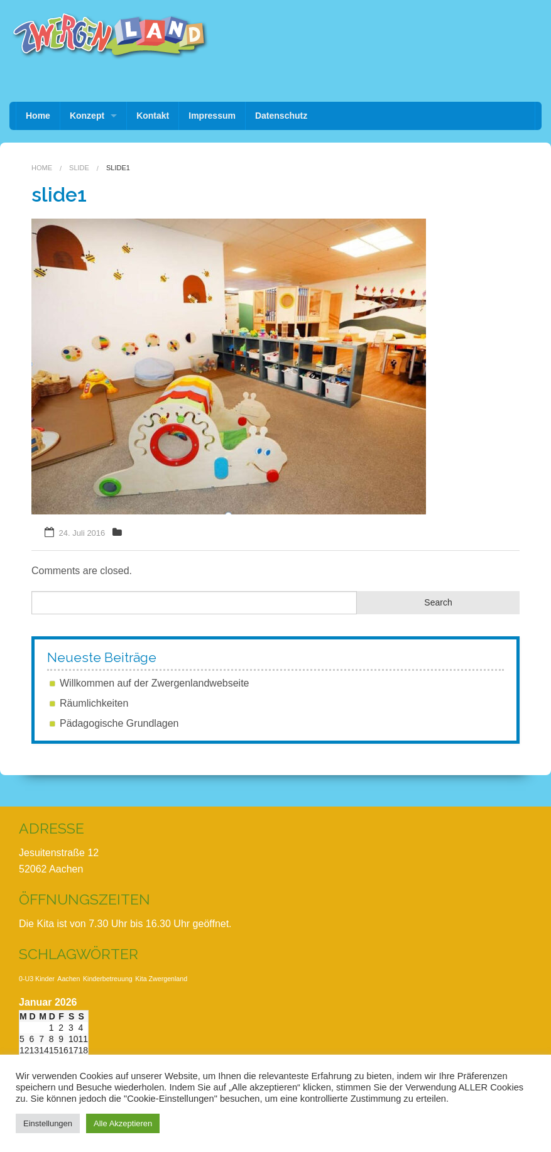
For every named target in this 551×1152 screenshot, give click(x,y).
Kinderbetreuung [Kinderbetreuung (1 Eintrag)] (108, 978)
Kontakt (152, 116)
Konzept (87, 116)
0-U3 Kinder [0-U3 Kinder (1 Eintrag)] (37, 978)
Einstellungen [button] (47, 1123)
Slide (79, 167)
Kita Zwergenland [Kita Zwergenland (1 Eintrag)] (161, 978)
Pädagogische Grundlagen (119, 723)
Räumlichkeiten (94, 703)
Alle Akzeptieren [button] (123, 1123)
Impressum (212, 116)
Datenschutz (281, 116)
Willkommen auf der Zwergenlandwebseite (154, 683)
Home (38, 116)
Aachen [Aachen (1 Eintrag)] (68, 978)
